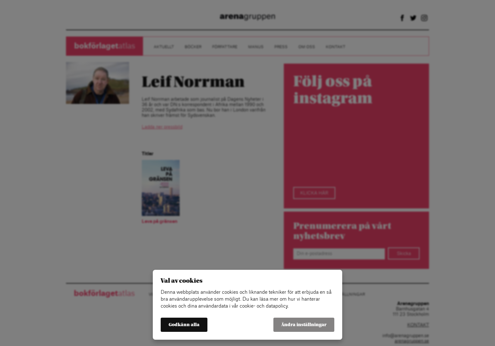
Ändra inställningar (303, 324)
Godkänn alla (184, 324)
